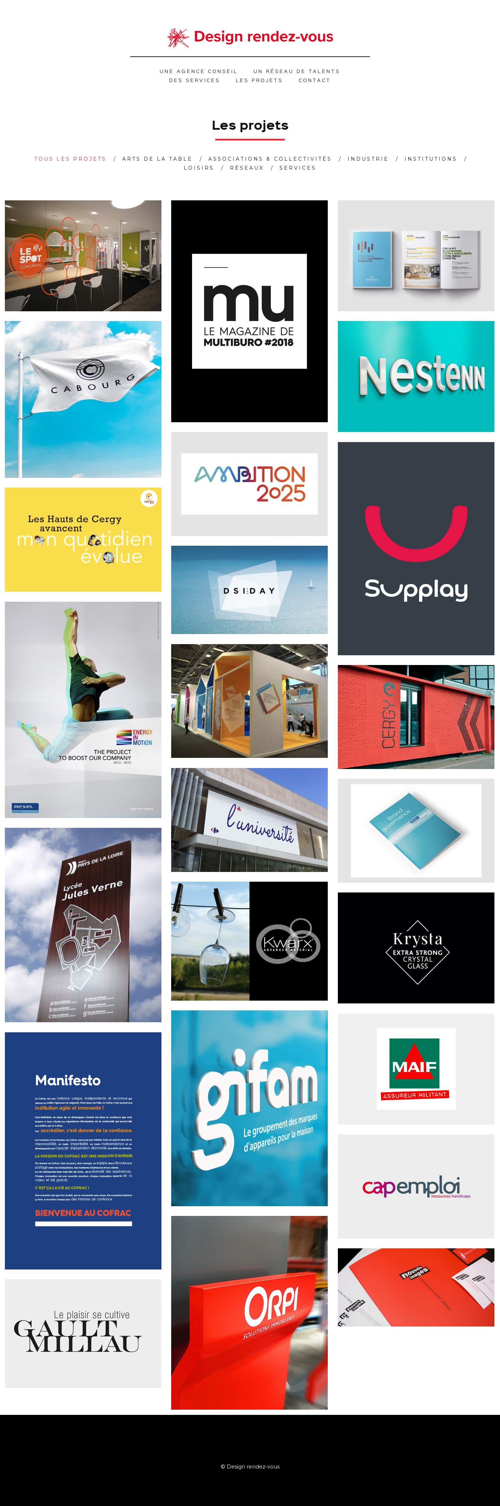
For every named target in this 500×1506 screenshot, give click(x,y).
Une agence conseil (199, 71)
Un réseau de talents (296, 71)
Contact (315, 80)
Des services (194, 80)
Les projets (259, 80)
